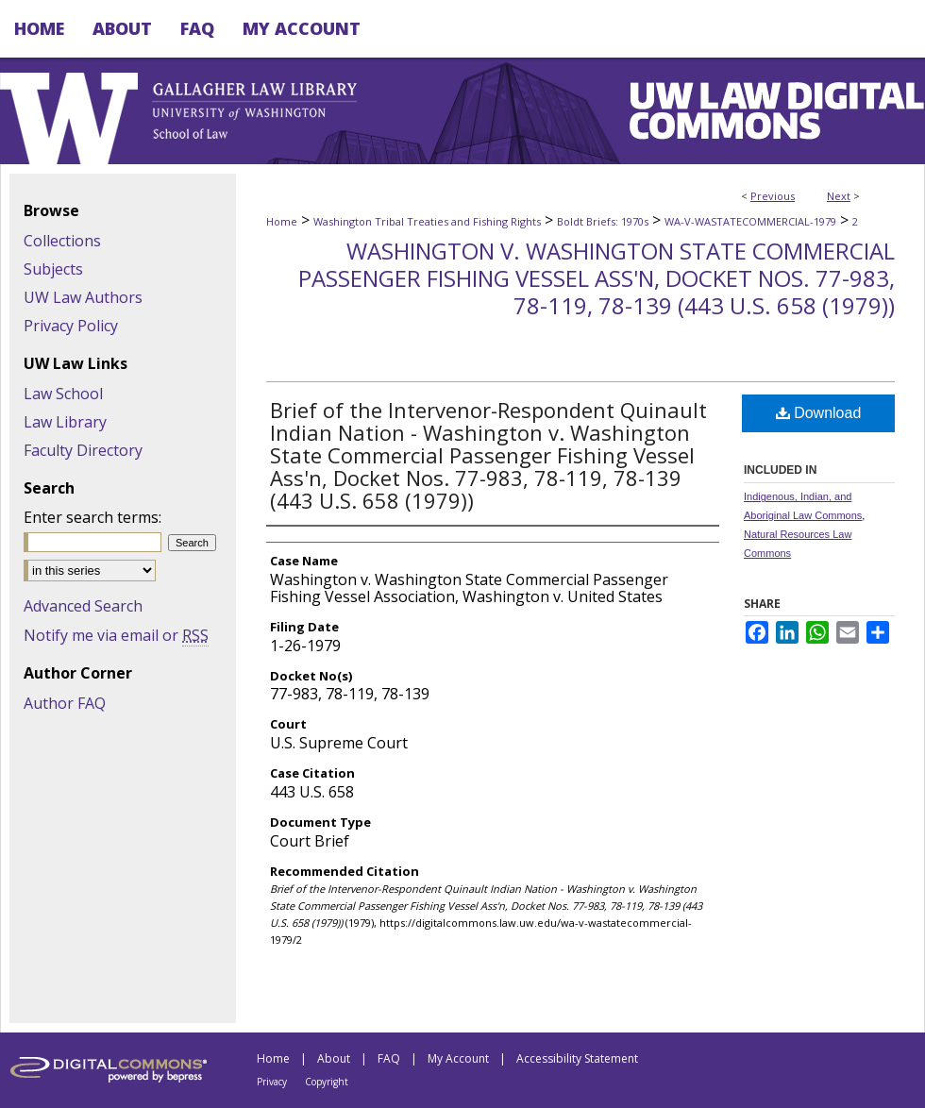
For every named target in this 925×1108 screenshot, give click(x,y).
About (333, 1058)
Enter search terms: (92, 517)
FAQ (389, 1058)
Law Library (65, 421)
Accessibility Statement (577, 1058)
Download (819, 413)
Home (281, 221)
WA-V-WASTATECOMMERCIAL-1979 (750, 221)
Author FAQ (65, 703)
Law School (63, 393)
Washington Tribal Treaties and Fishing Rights (427, 221)
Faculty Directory (83, 450)
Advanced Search (83, 606)
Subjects (53, 269)
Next (838, 196)
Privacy (272, 1081)
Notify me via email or (116, 635)
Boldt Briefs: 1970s (602, 221)
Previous (772, 196)
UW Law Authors (83, 297)
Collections (62, 240)
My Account (458, 1058)
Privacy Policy (71, 325)
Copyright (326, 1081)
